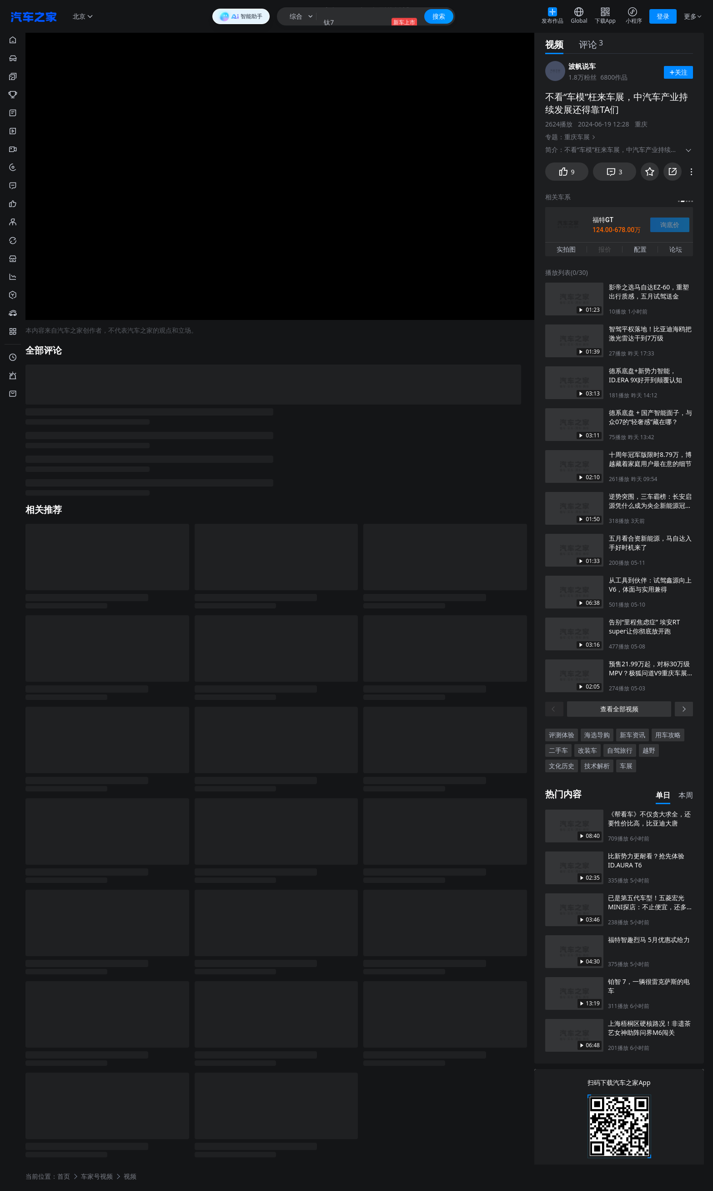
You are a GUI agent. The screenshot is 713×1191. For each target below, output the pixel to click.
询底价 (669, 224)
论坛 (675, 249)
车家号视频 (97, 1176)
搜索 (438, 16)
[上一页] (554, 709)
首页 (63, 1176)
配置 (640, 249)
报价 (604, 249)
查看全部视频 (619, 708)
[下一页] (684, 709)
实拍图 (566, 249)
